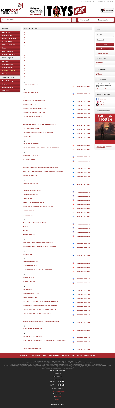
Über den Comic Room (57, 391)
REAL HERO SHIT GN (29, 281)
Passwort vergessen (102, 53)
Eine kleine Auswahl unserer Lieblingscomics (104, 146)
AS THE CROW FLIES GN (30, 85)
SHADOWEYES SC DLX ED (31, 293)
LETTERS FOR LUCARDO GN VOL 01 (34, 203)
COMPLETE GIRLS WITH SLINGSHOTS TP (35, 108)
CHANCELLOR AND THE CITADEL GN (34, 100)
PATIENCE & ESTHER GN (30, 262)
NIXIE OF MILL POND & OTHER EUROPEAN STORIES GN (39, 246)
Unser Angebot (8, 58)
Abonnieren (100, 62)
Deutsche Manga (7, 67)
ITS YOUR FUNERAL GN (30, 175)
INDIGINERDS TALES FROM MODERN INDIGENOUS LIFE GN (40, 167)
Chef (57, 402)
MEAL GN (25, 226)
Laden (57, 399)
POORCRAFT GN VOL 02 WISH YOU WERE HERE (37, 270)
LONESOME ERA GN (29, 211)
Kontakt (62, 404)
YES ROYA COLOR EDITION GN (32, 348)
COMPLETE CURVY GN (29, 104)
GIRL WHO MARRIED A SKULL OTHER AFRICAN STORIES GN (41, 148)
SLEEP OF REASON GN (30, 297)
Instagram (101, 102)
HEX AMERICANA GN (29, 159)
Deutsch (99, 74)
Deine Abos (5, 84)
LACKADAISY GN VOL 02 (30, 194)
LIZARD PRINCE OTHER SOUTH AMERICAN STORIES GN (39, 207)
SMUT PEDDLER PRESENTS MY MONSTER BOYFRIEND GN (40, 301)
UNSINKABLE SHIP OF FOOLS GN (33, 329)
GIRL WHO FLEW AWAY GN (31, 144)
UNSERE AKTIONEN (8, 45)
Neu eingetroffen (7, 42)
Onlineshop (58, 396)
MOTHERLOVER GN (28, 235)
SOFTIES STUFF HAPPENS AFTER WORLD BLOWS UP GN (40, 305)
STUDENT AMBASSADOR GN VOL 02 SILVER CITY (37, 313)
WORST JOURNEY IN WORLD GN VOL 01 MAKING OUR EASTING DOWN (44, 340)
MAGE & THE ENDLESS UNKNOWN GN (34, 222)
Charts (4, 48)
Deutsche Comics (7, 64)
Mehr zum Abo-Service (102, 89)
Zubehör (4, 74)
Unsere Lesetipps (7, 51)
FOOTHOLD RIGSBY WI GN (31, 128)
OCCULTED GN (27, 254)
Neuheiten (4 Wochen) (9, 54)
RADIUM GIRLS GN (28, 277)
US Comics (5, 61)
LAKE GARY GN (27, 198)
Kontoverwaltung (7, 87)
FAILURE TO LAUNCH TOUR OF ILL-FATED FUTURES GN (39, 124)
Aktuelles (6, 29)
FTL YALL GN (27, 136)
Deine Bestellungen (8, 81)
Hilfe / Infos (110, 1)
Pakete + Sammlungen (9, 38)
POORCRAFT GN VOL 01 (30, 266)
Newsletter (88, 1)
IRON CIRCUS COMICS (83, 86)
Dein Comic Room (9, 77)
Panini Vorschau (7, 35)
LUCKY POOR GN (28, 215)
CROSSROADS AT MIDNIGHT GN (32, 116)
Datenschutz (101, 1)
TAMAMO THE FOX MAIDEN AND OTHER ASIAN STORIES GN (41, 321)
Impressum (54, 404)
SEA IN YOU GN (27, 289)
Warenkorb (5, 90)
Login (105, 44)
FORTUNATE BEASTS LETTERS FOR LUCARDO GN (38, 132)
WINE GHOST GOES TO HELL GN (32, 336)
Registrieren (105, 49)
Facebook (101, 99)
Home (82, 1)
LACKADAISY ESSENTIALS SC (32, 190)
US (98, 73)
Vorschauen (65, 355)
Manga (45, 355)
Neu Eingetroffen (54, 355)
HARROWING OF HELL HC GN (32, 155)
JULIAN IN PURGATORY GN (31, 183)
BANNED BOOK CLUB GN (30, 92)
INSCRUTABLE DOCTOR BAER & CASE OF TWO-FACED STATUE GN (43, 171)
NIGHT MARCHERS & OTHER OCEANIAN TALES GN (38, 242)
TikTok (100, 104)
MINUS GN (26, 230)
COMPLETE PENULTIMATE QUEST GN (34, 112)
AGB (94, 1)
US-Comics (23, 355)
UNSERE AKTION (77, 355)
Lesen (98, 63)
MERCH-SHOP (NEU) (8, 71)
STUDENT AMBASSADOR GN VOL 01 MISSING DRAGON (39, 309)
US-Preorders (6, 32)
